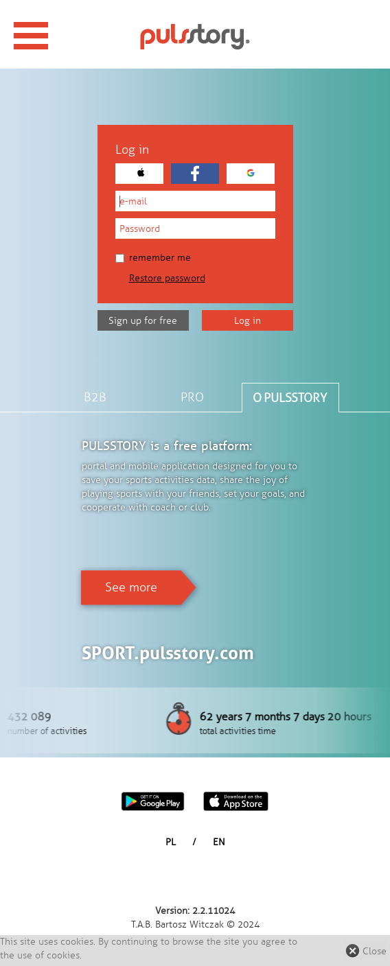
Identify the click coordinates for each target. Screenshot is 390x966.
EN (219, 842)
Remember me (153, 257)
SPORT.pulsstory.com (168, 653)
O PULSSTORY (290, 397)
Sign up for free (142, 321)
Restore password (167, 278)
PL (170, 842)
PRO (192, 397)
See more (131, 587)
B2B (95, 397)
